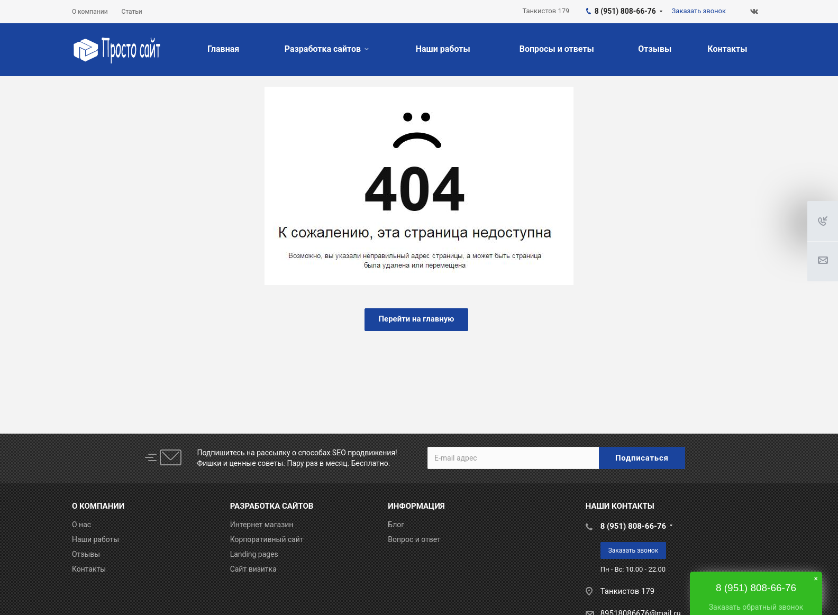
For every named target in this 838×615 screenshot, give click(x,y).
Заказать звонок (633, 550)
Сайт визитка (253, 569)
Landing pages (254, 554)
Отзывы (654, 49)
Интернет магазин (262, 524)
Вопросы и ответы (557, 49)
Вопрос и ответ (414, 539)
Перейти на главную (416, 319)
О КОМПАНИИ (98, 506)
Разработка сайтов (327, 49)
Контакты (727, 49)
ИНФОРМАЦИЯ (416, 506)
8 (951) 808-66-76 (633, 526)
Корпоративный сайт (267, 539)
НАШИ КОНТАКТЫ (620, 506)
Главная (223, 49)
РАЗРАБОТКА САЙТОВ (272, 506)
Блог (396, 524)
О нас (81, 524)
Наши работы (443, 49)
